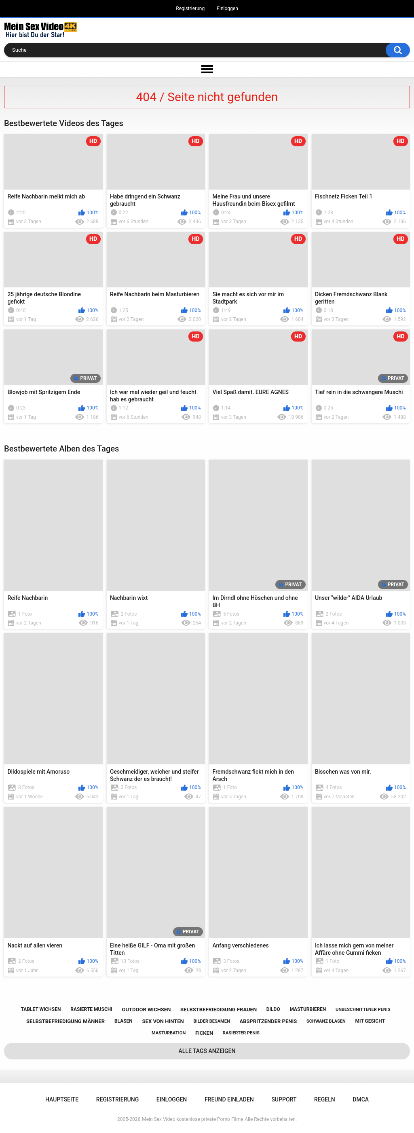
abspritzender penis (268, 1021)
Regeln (324, 1099)
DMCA (361, 1099)
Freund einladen (229, 1099)
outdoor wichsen (146, 1009)
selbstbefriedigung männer (65, 1021)
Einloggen (227, 8)
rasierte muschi (91, 1009)
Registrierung (190, 8)
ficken (204, 1033)
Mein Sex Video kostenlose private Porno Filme (192, 1119)
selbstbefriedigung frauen (218, 1009)
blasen (123, 1021)
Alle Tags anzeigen (207, 1051)
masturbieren (307, 1009)
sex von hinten (163, 1021)
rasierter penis (241, 1033)
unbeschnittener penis (363, 1009)
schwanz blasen (326, 1021)
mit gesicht (370, 1021)
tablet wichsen (41, 1009)
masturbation (169, 1033)
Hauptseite (61, 1099)
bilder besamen (211, 1021)
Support (283, 1099)
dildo (273, 1009)
